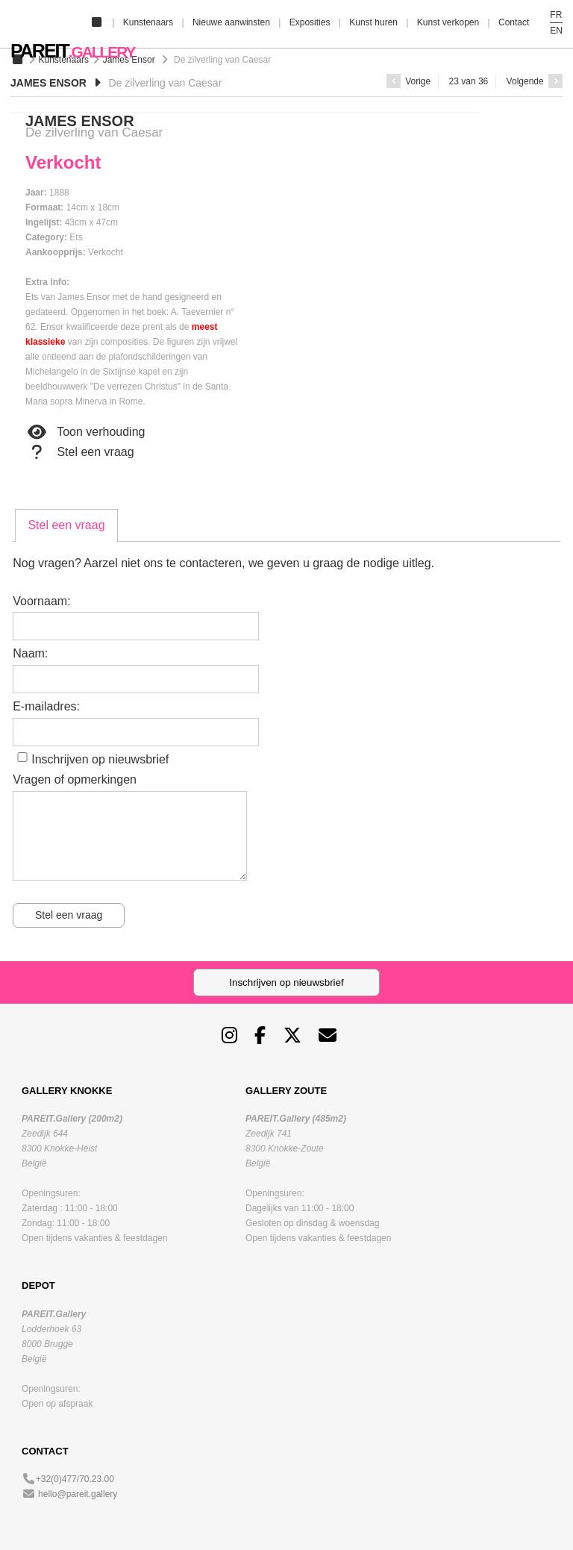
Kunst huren (373, 22)
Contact (513, 22)
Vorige (408, 81)
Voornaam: (41, 601)
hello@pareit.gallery (77, 1494)
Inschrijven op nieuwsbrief (100, 759)
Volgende (535, 81)
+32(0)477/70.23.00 (75, 1479)
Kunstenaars (148, 22)
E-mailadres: (46, 706)
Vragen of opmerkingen (75, 779)
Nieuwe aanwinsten (231, 22)
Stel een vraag (79, 452)
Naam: (30, 653)
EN (556, 30)
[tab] (66, 525)
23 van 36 (469, 81)
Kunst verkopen (448, 22)
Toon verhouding (85, 432)
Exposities (310, 22)
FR (556, 15)
